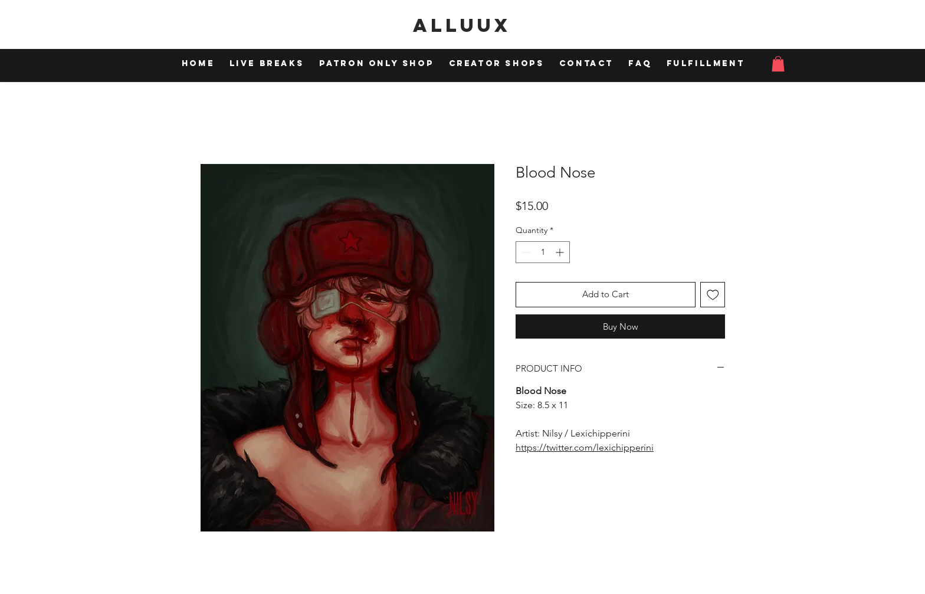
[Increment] (560, 252)
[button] (778, 63)
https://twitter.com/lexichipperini (585, 447)
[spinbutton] (542, 252)
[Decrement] (524, 252)
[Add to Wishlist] (713, 294)
